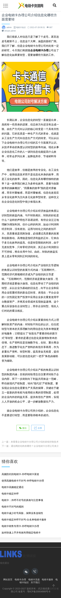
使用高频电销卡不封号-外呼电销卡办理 (23, 480)
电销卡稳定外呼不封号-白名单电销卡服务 (24, 519)
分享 (38, 428)
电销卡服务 (47, 579)
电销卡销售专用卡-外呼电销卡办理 (20, 526)
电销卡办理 (20, 579)
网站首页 (7, 579)
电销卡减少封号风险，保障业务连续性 (22, 513)
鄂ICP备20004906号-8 (38, 591)
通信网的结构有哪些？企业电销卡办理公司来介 (35, 446)
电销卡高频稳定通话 (13, 487)
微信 (23, 428)
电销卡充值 (34, 579)
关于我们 (35, 582)
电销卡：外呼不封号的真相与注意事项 (22, 500)
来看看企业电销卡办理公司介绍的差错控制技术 (35, 441)
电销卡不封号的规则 (13, 506)
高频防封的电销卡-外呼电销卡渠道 (20, 474)
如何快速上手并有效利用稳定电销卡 (21, 532)
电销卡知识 (21, 27)
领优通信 (4, 563)
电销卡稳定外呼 (10, 493)
